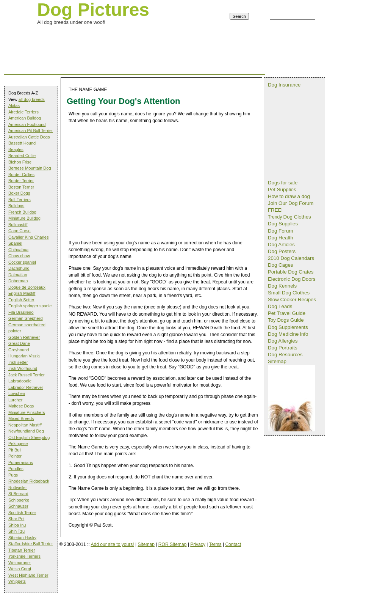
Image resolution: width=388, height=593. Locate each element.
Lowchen (16, 393)
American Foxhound (26, 124)
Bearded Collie (22, 155)
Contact (233, 544)
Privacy (197, 544)
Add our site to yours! (112, 544)
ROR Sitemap (172, 544)
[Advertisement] (142, 35)
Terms (215, 544)
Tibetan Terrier (21, 550)
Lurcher (15, 400)
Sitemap (146, 544)
